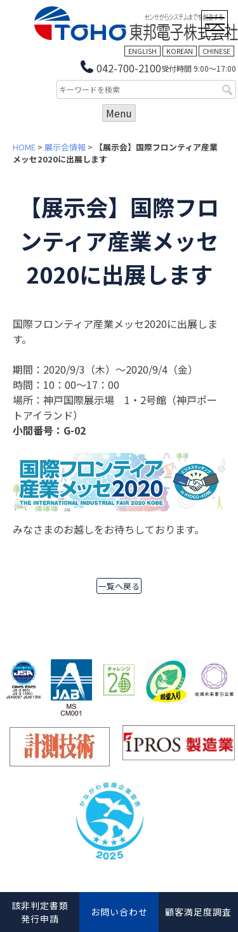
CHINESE (216, 51)
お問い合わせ (119, 911)
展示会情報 (65, 147)
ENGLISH (142, 51)
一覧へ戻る (119, 586)
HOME (24, 147)
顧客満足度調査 (198, 911)
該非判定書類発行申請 (40, 912)
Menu (119, 113)
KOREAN (179, 51)
